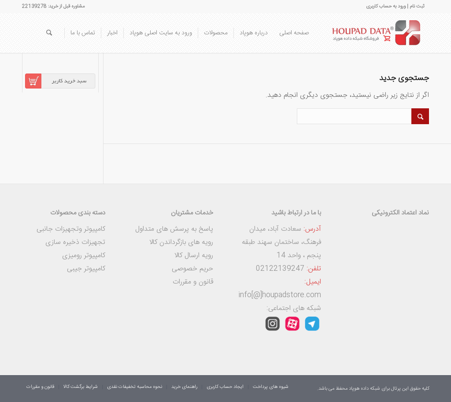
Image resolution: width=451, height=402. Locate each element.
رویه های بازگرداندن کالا (181, 242)
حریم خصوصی (192, 269)
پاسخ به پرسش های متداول (174, 229)
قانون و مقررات (193, 282)
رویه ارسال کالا (193, 256)
